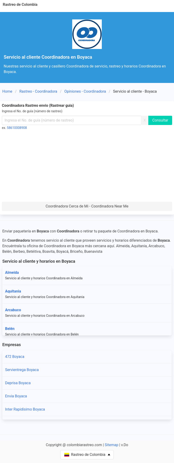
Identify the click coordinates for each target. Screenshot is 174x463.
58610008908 (17, 128)
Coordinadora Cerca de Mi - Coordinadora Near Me (87, 206)
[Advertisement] (87, 167)
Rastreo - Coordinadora (38, 91)
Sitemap (111, 445)
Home (7, 91)
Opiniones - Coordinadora (85, 91)
